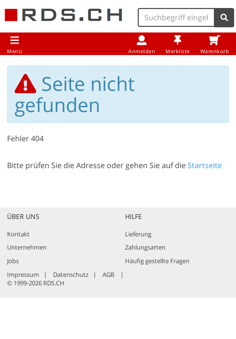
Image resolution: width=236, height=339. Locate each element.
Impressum (23, 274)
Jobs (13, 261)
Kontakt (18, 234)
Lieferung (138, 234)
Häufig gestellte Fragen (157, 261)
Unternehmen (27, 247)
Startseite (205, 165)
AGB (108, 274)
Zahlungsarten (145, 247)
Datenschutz (70, 274)
